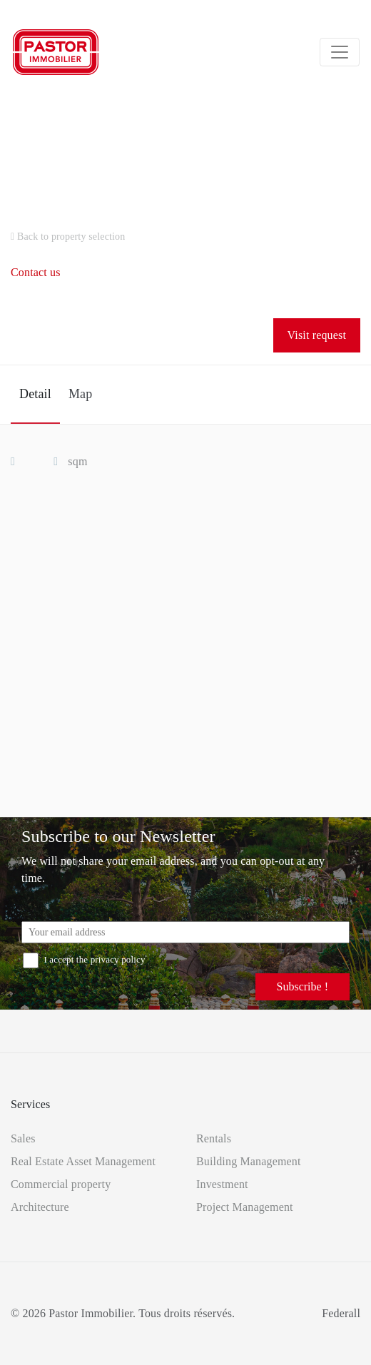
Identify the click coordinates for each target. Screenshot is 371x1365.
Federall (341, 1313)
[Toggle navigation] (340, 52)
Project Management (244, 1207)
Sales (23, 1138)
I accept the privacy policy (84, 959)
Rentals (213, 1138)
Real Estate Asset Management (83, 1161)
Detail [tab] (35, 394)
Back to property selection (68, 236)
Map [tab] (80, 394)
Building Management (248, 1161)
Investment (222, 1184)
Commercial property (61, 1184)
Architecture (40, 1207)
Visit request (317, 335)
